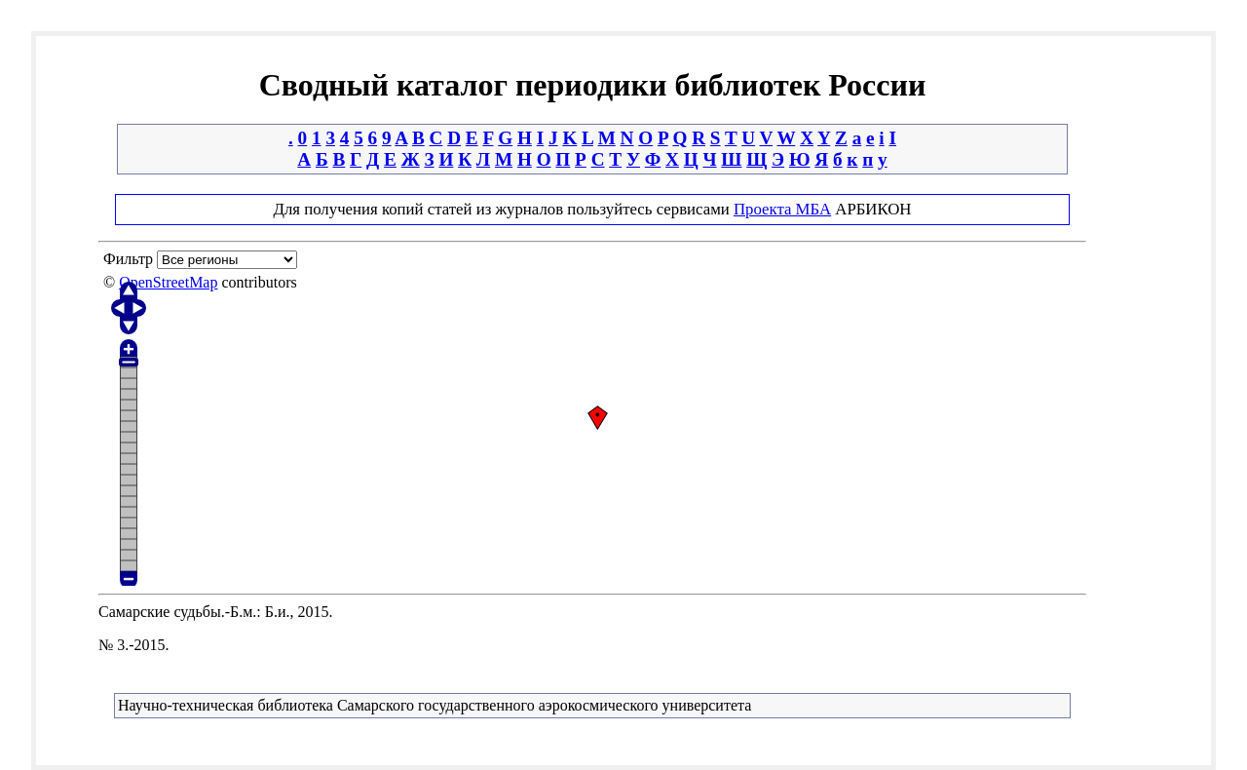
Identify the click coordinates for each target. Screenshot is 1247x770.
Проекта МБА (782, 209)
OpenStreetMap (168, 282)
